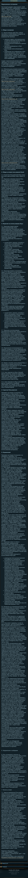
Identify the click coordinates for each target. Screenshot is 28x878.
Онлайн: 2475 (12, 870)
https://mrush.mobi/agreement (9, 162)
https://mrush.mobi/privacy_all (9, 99)
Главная (3, 867)
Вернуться (4, 863)
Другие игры (14, 873)
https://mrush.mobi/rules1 (8, 81)
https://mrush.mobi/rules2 (8, 89)
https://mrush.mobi (6, 16)
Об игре (17, 870)
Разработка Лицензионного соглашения (12, 857)
